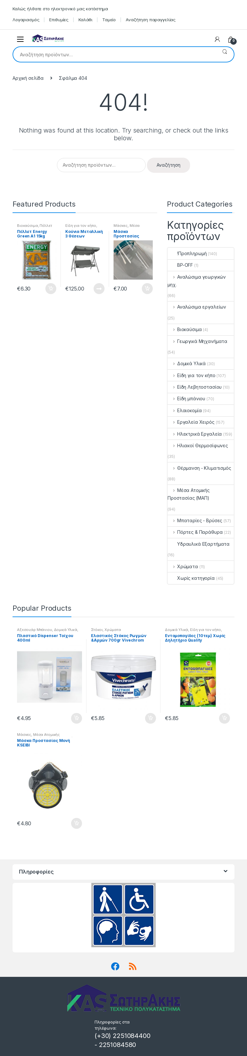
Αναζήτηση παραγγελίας (151, 19)
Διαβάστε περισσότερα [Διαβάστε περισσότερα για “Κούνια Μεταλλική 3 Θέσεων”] (99, 288)
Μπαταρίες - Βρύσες (195, 520)
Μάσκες (121, 225)
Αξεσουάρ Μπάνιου (34, 629)
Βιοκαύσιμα (27, 225)
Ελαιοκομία (185, 410)
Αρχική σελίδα (28, 78)
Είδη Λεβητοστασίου (195, 387)
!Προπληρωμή (187, 253)
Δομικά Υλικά (187, 363)
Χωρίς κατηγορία (191, 578)
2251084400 (132, 1036)
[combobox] (114, 54)
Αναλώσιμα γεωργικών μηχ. (197, 280)
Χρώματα (183, 566)
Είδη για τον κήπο (80, 225)
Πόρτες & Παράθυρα (195, 532)
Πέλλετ (46, 225)
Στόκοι (97, 629)
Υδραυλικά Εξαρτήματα (199, 544)
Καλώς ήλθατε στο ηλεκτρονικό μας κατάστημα (60, 8)
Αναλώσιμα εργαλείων (197, 307)
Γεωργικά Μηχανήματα (197, 341)
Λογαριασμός (26, 19)
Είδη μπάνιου (186, 398)
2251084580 (117, 1045)
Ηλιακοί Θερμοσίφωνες (198, 445)
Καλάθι (85, 19)
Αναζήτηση (224, 54)
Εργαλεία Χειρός (191, 422)
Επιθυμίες (59, 19)
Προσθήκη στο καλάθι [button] (50, 288)
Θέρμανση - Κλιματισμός (199, 468)
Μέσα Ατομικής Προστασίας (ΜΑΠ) (189, 494)
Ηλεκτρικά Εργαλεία (195, 434)
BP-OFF (180, 265)
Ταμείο (109, 19)
